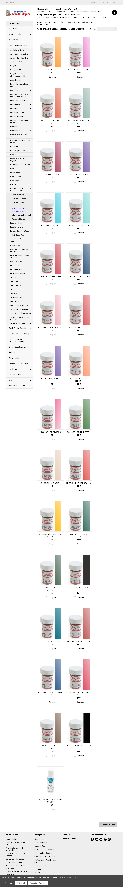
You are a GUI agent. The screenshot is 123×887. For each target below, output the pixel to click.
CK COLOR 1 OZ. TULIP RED (50, 174)
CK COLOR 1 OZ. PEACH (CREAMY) (78, 379)
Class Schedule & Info (72, 14)
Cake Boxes (14, 108)
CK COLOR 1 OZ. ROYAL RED (50, 276)
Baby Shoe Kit (15, 80)
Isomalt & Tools (15, 245)
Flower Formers (16, 181)
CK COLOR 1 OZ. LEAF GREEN (78, 432)
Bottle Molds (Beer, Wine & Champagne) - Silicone (20, 95)
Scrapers (13, 277)
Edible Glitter (15, 173)
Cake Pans (14, 147)
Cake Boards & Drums (18, 104)
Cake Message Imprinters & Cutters (20, 141)
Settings (8, 883)
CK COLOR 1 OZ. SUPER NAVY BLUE (50, 693)
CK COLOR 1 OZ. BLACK (78, 587)
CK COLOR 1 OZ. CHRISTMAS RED (50, 122)
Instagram (109, 839)
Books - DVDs (15, 90)
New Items (13, 28)
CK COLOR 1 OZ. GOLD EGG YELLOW (50, 535)
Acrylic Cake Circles (17, 50)
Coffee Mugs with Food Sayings (18, 159)
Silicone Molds (15, 285)
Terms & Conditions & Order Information (53, 17)
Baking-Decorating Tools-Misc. (19, 85)
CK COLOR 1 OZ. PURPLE (50, 378)
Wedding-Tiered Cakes (18, 323)
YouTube (96, 839)
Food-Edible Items (16, 227)
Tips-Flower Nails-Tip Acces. (20, 313)
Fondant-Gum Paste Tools (19, 231)
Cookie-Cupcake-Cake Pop (19, 333)
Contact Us (102, 17)
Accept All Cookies (38, 883)
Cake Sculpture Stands (18, 150)
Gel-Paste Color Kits (19, 199)
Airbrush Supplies (15, 34)
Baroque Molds (16, 70)
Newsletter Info (43, 9)
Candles (13, 154)
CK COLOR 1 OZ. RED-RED (78, 327)
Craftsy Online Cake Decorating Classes (16, 340)
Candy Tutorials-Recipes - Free (49, 14)
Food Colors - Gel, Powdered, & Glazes (17, 189)
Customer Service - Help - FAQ (83, 17)
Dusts (12, 169)
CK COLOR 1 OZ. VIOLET (78, 174)
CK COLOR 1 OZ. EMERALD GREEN (50, 588)
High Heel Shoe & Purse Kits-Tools (19, 250)
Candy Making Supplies (18, 328)
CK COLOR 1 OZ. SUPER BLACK (78, 746)
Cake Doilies (14, 126)
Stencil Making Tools (17, 297)
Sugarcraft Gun (16, 301)
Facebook (92, 839)
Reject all (21, 883)
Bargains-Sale (14, 39)
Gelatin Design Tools (17, 235)
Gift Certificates (15, 375)
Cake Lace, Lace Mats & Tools (18, 135)
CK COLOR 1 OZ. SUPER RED (78, 641)
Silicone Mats (15, 281)
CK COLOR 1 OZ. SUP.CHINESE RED (78, 693)
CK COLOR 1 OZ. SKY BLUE (78, 225)
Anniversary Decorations (19, 54)
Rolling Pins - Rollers (17, 273)
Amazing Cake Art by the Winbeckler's (52, 11)
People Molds (15, 265)
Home (39, 22)
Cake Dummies (15, 130)
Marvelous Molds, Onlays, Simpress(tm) (19, 256)
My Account (92, 2)
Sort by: (93, 29)
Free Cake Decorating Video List (64, 9)
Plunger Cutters (16, 269)
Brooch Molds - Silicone (18, 100)
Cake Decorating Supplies (19, 45)
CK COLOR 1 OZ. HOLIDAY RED (78, 483)
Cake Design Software (18, 116)
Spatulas (13, 293)
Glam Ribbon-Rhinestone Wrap (19, 240)
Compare (52, 77)
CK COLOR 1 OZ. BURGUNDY (78, 70)
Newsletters (13, 380)
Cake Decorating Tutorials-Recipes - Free (85, 11)
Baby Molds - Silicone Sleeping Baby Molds (18, 75)
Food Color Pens (18, 195)
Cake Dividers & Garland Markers (19, 121)
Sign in (101, 2)
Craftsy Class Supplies (17, 347)
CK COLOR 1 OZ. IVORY (50, 483)
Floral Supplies (15, 177)
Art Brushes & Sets (17, 62)
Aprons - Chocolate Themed (20, 58)
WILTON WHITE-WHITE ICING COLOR (50, 800)
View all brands (69, 838)
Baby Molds (14, 66)
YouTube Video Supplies (18, 386)
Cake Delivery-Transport (19, 112)
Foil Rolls (13, 185)
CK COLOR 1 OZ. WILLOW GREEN (78, 122)
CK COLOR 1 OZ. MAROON (50, 432)
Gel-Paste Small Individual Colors (18, 210)
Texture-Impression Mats (19, 309)
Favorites (12, 352)
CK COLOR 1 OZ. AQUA (50, 641)
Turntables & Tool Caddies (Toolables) (20, 318)
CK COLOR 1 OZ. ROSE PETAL (50, 327)
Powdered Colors (18, 219)
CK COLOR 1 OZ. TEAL (50, 225)
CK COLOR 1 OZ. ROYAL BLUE (78, 276)
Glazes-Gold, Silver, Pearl (21, 215)
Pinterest (105, 839)
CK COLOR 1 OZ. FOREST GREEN (78, 535)
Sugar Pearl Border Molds (19, 305)
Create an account (111, 2)
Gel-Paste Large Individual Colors (18, 204)
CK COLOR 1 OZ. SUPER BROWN (50, 747)
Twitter (100, 839)
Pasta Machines (16, 261)
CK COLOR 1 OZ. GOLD (50, 70)
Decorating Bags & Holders (20, 165)
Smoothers (14, 289)
